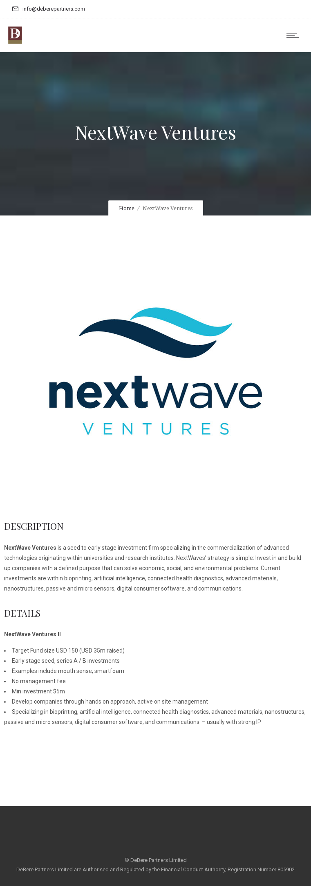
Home (126, 208)
